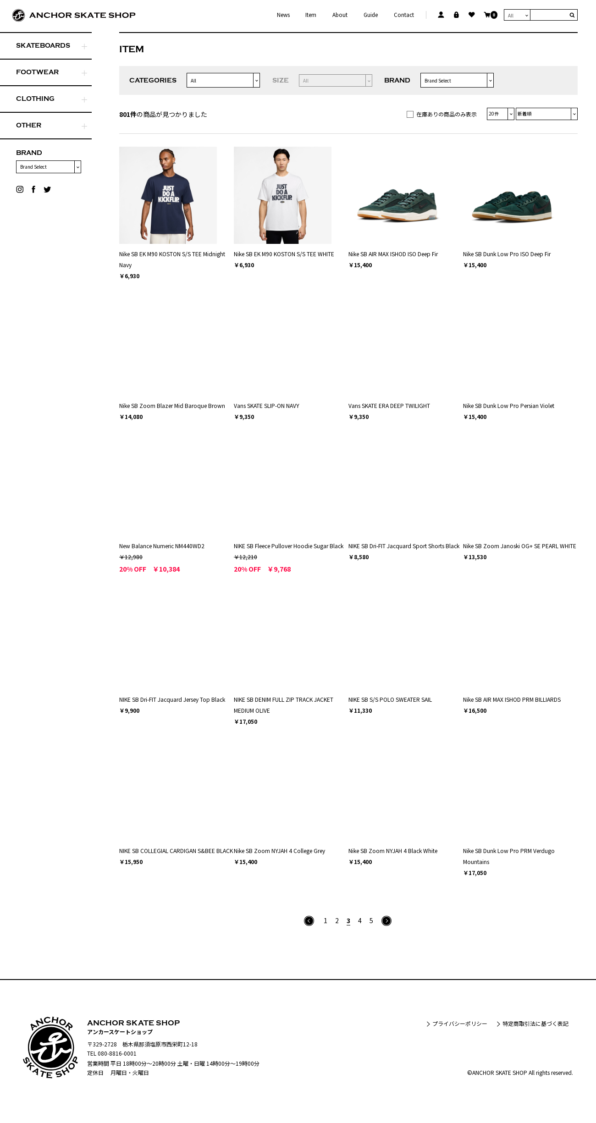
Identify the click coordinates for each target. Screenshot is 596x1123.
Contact (404, 15)
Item (310, 15)
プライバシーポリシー (459, 1023)
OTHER (28, 125)
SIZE (280, 80)
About (340, 15)
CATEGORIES (153, 80)
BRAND (29, 153)
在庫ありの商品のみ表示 (446, 114)
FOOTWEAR (37, 72)
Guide (371, 15)
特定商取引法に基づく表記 (535, 1023)
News (283, 15)
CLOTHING (35, 99)
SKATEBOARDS (43, 46)
